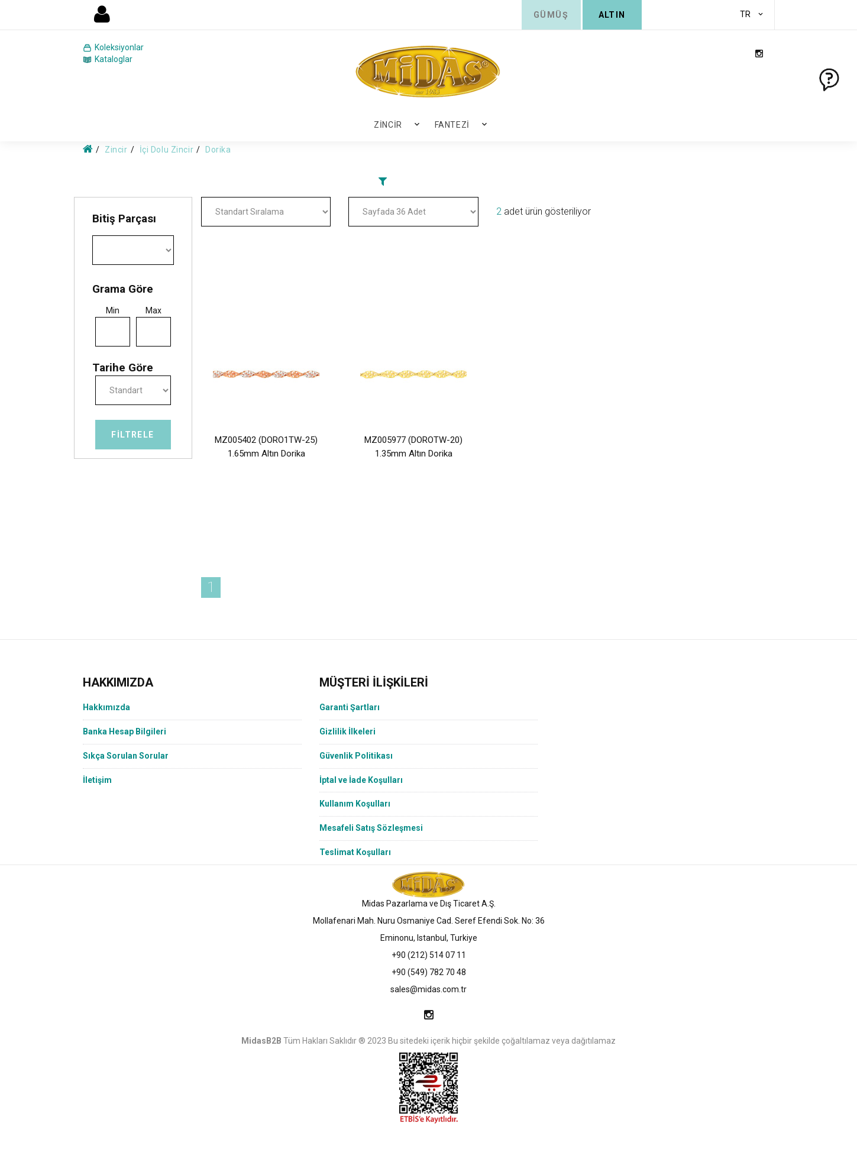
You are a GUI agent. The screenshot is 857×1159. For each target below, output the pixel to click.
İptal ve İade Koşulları (361, 780)
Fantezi (452, 125)
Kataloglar (107, 60)
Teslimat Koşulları (355, 852)
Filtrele (132, 434)
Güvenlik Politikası (356, 755)
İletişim (97, 780)
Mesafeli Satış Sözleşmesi (371, 828)
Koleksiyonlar (113, 48)
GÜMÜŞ (550, 15)
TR (745, 14)
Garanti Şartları (349, 707)
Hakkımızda (106, 707)
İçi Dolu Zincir (166, 149)
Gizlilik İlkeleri (347, 731)
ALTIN (612, 15)
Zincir (388, 125)
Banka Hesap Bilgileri (124, 731)
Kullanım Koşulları (354, 803)
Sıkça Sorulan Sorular (126, 755)
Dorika (218, 149)
